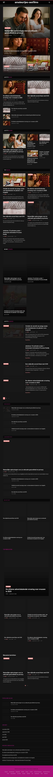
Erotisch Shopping (37, 771)
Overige (23, 773)
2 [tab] (26, 685)
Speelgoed (30, 64)
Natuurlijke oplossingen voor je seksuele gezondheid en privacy (21, 32)
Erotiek (31, 771)
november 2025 (5, 729)
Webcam (46, 773)
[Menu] (4, 2)
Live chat (19, 773)
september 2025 (6, 732)
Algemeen (7, 48)
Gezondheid (31, 202)
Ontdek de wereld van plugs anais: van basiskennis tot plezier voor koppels (38, 67)
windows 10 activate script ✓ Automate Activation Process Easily (44, 154)
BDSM (22, 771)
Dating (27, 771)
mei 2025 (4, 734)
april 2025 (4, 737)
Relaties (28, 773)
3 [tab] (27, 685)
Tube (42, 773)
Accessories (11, 771)
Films (8, 773)
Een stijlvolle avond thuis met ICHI (13, 68)
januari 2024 (5, 739)
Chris (5, 99)
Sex (32, 773)
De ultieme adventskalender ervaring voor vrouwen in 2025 (20, 51)
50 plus (6, 771)
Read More (27, 340)
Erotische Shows (46, 771)
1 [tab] (25, 685)
